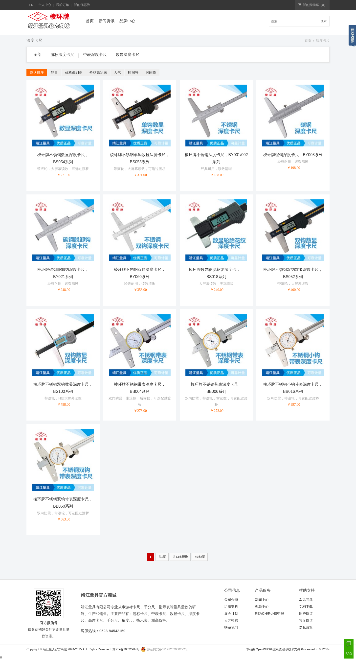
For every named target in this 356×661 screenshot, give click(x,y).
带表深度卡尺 (95, 54)
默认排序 (37, 72)
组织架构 (231, 607)
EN (31, 5)
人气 (117, 72)
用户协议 (306, 613)
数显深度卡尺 (127, 54)
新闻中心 (262, 600)
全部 (38, 54)
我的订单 (62, 5)
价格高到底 (98, 72)
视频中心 (262, 607)
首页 (90, 21)
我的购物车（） (312, 5)
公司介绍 (231, 600)
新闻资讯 (106, 21)
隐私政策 (306, 627)
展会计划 (231, 613)
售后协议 (306, 620)
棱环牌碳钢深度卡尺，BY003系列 (293, 155)
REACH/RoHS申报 (269, 613)
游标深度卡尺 (62, 54)
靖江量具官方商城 (55, 649)
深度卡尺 (323, 41)
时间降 (151, 72)
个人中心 (44, 5)
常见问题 (306, 600)
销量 (54, 72)
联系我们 (231, 627)
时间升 (133, 72)
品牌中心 (127, 21)
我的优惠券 (82, 5)
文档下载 (306, 607)
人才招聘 (231, 620)
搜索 (324, 21)
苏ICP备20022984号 (125, 649)
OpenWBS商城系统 (269, 649)
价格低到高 (73, 72)
